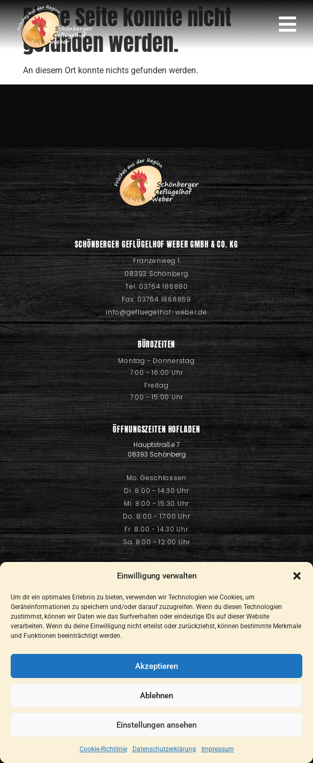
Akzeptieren (156, 666)
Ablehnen (156, 695)
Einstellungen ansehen (156, 725)
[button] (297, 576)
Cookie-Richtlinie (103, 749)
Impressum (217, 749)
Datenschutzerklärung (164, 749)
